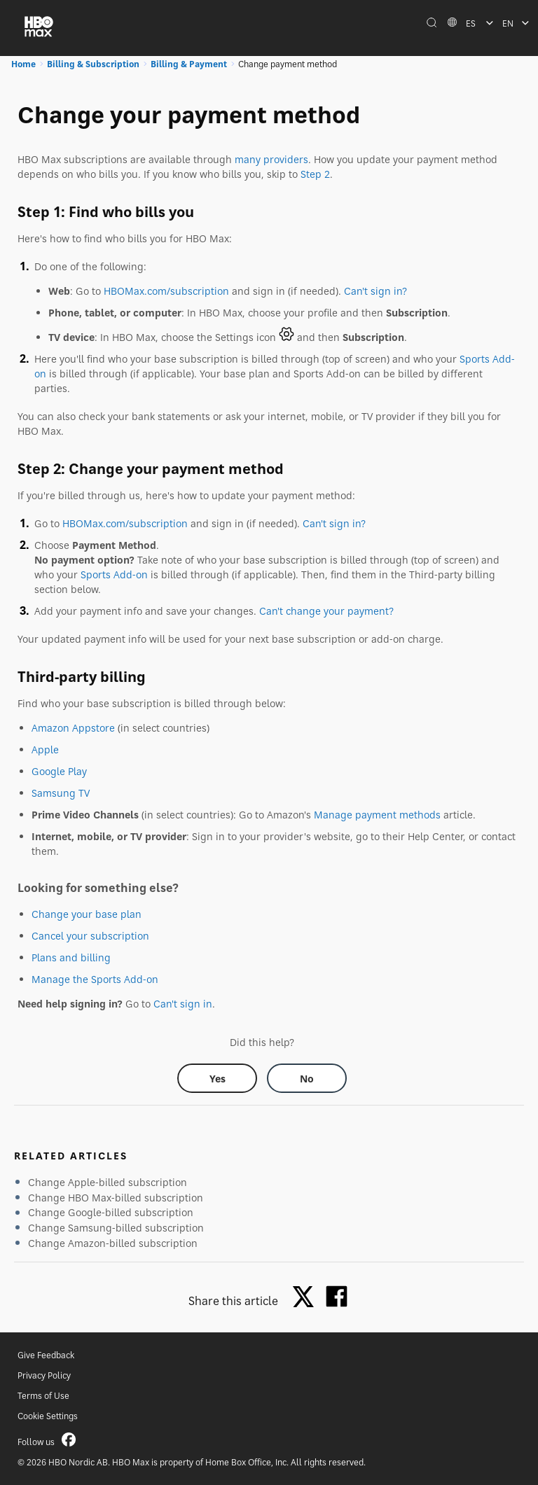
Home (23, 64)
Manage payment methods (377, 814)
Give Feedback (46, 1355)
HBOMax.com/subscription (166, 291)
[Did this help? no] (307, 1078)
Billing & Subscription (93, 64)
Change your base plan (87, 914)
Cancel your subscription (90, 935)
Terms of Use (43, 1396)
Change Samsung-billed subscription (116, 1227)
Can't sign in (182, 1003)
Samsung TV (61, 793)
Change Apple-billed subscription (107, 1182)
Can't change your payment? (326, 611)
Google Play (59, 771)
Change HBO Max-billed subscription (115, 1197)
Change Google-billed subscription (110, 1212)
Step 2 (315, 174)
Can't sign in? (375, 291)
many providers (271, 159)
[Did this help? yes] (217, 1078)
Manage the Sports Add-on (95, 979)
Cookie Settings (48, 1416)
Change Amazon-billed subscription (113, 1243)
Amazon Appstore (73, 727)
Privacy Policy (44, 1375)
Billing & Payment (189, 64)
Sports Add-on (114, 574)
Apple (45, 749)
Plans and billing (71, 957)
